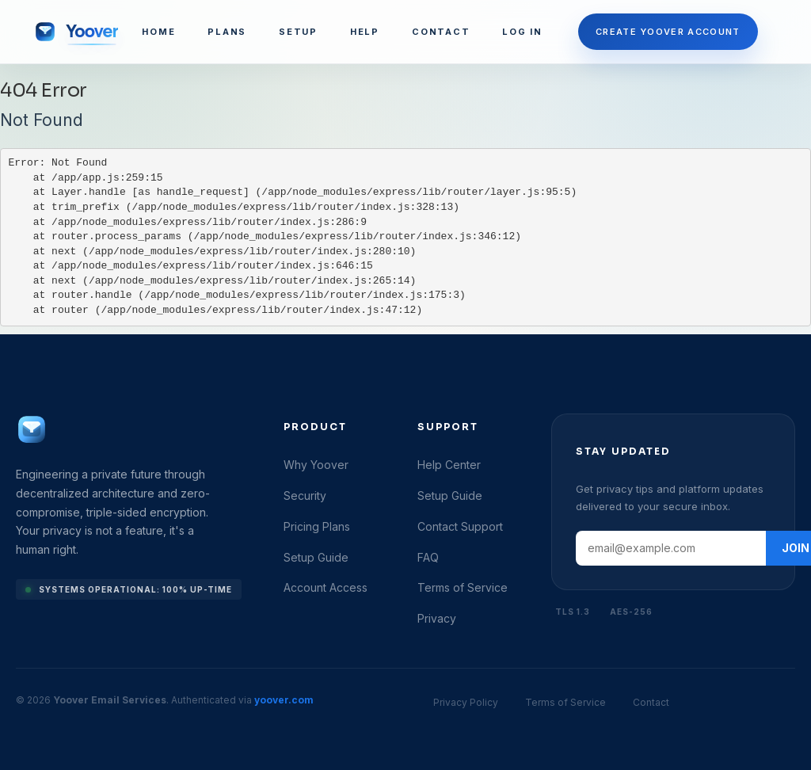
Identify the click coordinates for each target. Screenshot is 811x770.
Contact (651, 702)
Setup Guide (316, 557)
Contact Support (460, 526)
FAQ (428, 557)
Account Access (325, 587)
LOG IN (522, 31)
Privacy (436, 618)
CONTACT (441, 31)
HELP (364, 31)
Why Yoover (316, 464)
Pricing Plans (317, 526)
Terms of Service (462, 587)
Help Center (449, 464)
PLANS (227, 31)
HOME (158, 31)
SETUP (298, 31)
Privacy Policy (465, 702)
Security (305, 495)
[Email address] (671, 548)
